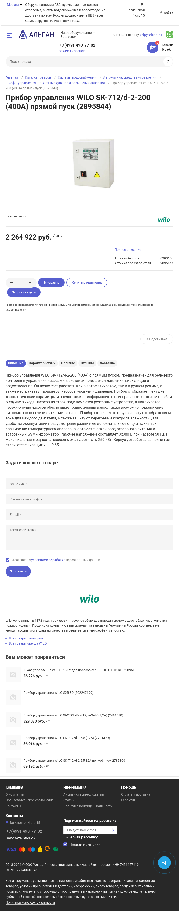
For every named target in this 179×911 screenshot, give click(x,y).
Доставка (107, 363)
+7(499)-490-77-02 (77, 45)
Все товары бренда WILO (28, 643)
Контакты (13, 806)
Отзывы (87, 363)
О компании (15, 794)
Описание (16, 363)
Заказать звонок (72, 51)
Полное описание (127, 249)
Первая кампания (85, 844)
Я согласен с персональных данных (56, 560)
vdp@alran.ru (151, 35)
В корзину (51, 282)
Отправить (18, 571)
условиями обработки (48, 560)
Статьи (68, 800)
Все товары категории (26, 638)
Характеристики (42, 363)
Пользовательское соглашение (29, 800)
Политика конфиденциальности (88, 806)
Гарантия (128, 800)
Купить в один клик (87, 282)
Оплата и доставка (135, 794)
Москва (13, 5)
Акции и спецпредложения (83, 794)
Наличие (68, 363)
